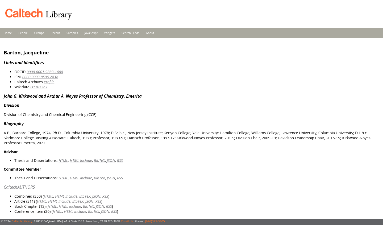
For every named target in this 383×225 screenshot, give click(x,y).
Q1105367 (38, 86)
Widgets (109, 33)
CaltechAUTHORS (19, 187)
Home (8, 33)
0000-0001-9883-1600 (45, 71)
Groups (39, 33)
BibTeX (99, 160)
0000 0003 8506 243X (40, 76)
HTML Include (81, 160)
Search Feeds (130, 33)
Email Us (127, 221)
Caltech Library (21, 221)
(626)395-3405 (155, 221)
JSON (111, 160)
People (23, 33)
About (150, 33)
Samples (72, 33)
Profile (49, 81)
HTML (63, 160)
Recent (55, 33)
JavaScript (91, 33)
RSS (120, 160)
